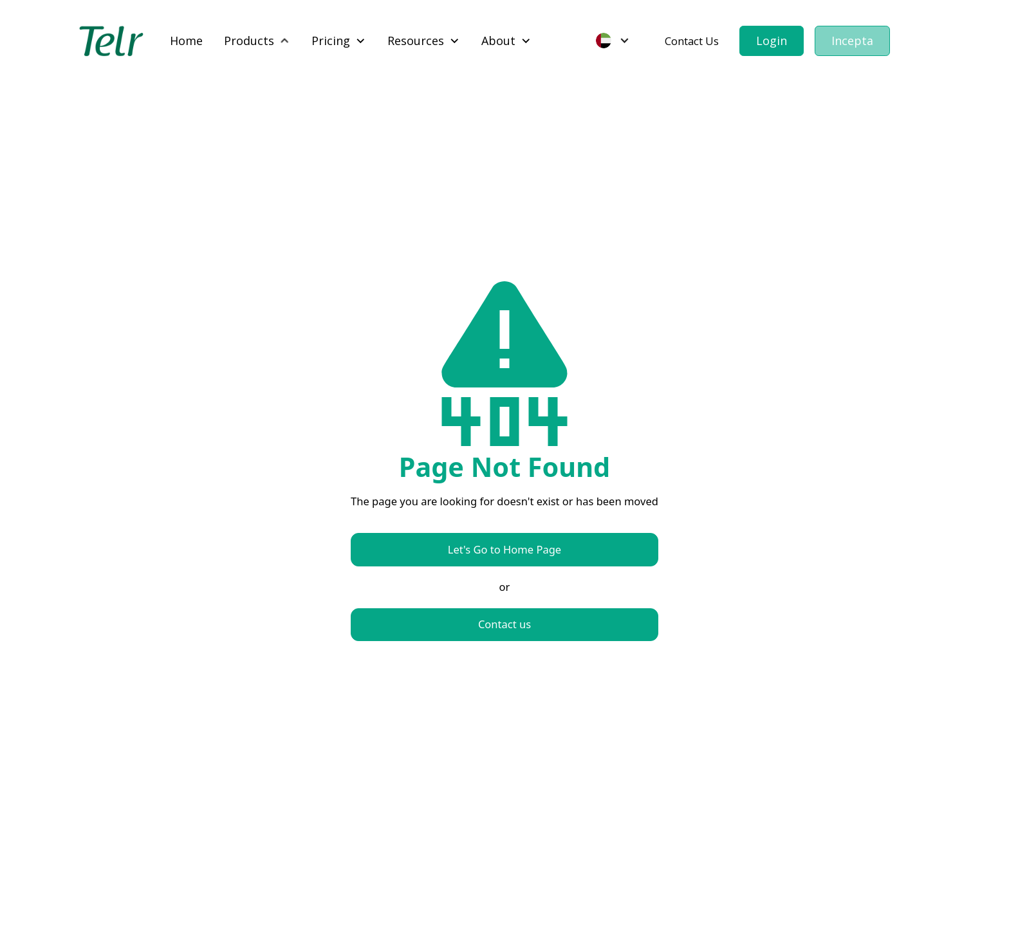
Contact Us (692, 40)
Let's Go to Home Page (504, 549)
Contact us (504, 624)
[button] (257, 41)
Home (186, 40)
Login (771, 40)
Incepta (852, 40)
